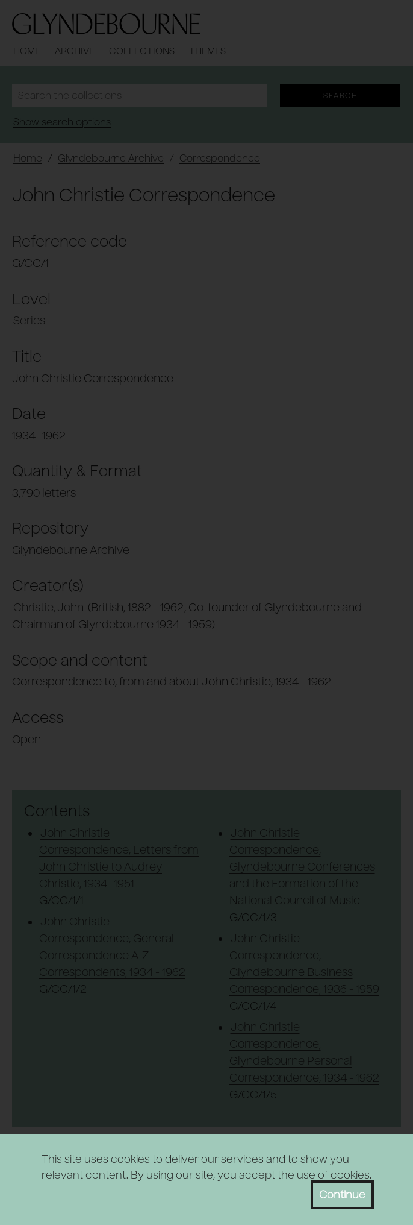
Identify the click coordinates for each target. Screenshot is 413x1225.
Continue (342, 1195)
